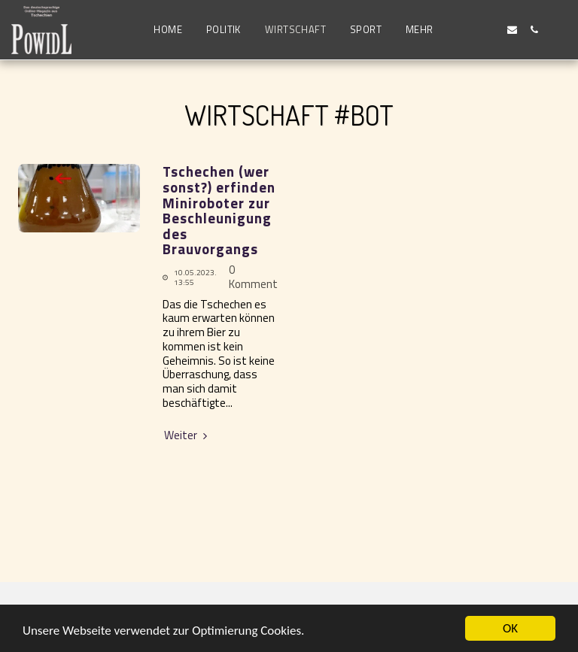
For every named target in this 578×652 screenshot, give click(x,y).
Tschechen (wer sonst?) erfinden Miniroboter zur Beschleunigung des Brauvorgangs (219, 210)
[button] (468, 30)
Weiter (187, 436)
